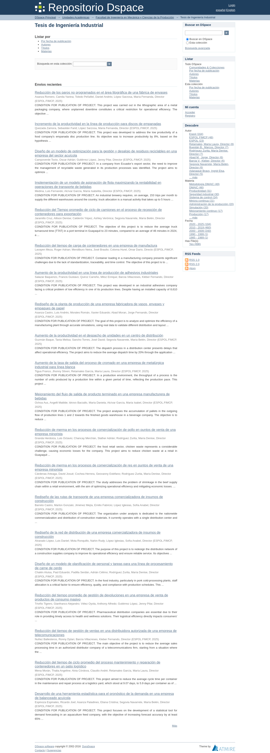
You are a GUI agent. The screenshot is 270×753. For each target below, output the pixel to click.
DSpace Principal (45, 17)
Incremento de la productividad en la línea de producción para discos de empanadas (98, 124)
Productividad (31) (200, 190)
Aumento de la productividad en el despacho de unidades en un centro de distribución (99, 335)
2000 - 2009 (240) (200, 230)
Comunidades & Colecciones (206, 67)
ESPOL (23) (196, 140)
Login (231, 5)
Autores (46, 44)
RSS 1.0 (194, 259)
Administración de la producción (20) (211, 204)
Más (174, 725)
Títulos (45, 47)
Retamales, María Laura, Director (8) (211, 144)
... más (193, 177)
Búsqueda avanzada (197, 48)
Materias (46, 51)
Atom (192, 268)
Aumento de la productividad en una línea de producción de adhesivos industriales (96, 273)
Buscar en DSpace (199, 39)
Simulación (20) (198, 207)
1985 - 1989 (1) (198, 237)
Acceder (190, 112)
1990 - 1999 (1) (198, 234)
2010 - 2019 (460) (200, 227)
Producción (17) (199, 214)
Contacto (40, 750)
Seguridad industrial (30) (204, 194)
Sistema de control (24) (203, 197)
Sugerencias (54, 750)
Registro (190, 115)
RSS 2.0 (194, 264)
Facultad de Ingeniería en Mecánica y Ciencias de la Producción (135, 17)
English (230, 10)
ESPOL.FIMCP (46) (201, 137)
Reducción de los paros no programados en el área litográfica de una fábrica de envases (101, 92)
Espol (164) (196, 134)
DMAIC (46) (196, 187)
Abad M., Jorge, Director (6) (206, 157)
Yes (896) (195, 244)
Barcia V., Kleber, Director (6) (207, 160)
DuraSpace (88, 746)
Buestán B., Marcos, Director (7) (208, 147)
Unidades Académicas (75, 17)
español (220, 10)
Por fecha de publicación (56, 41)
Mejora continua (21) (201, 200)
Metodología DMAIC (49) (204, 184)
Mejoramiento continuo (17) (206, 210)
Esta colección (196, 42)
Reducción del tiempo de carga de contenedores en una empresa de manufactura (96, 245)
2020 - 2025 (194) (200, 224)
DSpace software (44, 746)
